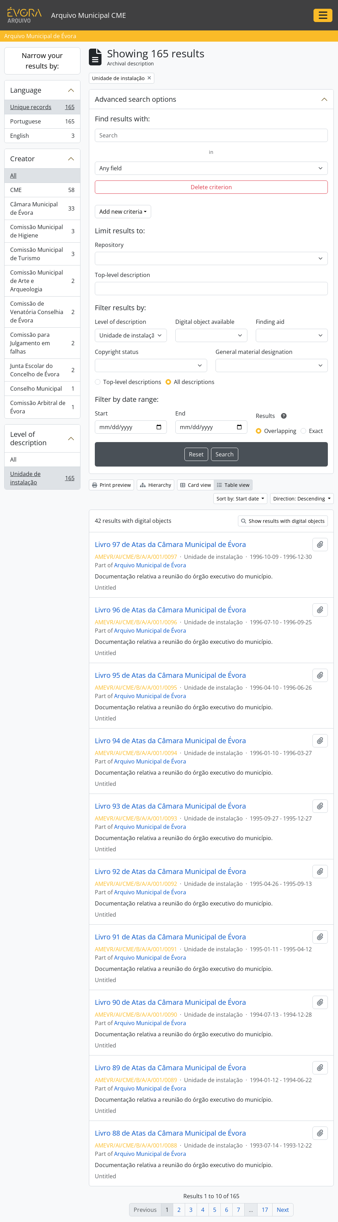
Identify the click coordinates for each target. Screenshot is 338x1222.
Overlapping (280, 431)
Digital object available (204, 322)
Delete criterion (211, 187)
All (13, 175)
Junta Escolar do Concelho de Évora (42, 370)
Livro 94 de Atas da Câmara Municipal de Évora (170, 741)
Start (101, 413)
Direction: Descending (299, 498)
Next (283, 1210)
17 (265, 1210)
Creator (22, 158)
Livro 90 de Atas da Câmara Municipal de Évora (170, 1002)
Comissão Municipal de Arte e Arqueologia (42, 281)
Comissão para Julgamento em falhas (42, 343)
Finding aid (270, 322)
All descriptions (194, 382)
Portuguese (42, 123)
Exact (316, 431)
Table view (233, 485)
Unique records (42, 108)
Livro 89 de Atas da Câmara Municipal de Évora (170, 1068)
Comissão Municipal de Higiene (42, 231)
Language (25, 90)
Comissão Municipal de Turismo (42, 254)
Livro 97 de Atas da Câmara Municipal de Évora (170, 544)
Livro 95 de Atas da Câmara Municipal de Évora (170, 675)
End (180, 413)
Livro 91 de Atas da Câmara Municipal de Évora (170, 937)
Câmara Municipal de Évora (42, 208)
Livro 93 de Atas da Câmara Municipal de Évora (170, 806)
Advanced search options (135, 99)
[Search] (211, 135)
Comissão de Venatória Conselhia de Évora (42, 312)
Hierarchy (155, 485)
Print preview (111, 485)
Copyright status (117, 352)
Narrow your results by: (42, 61)
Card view (195, 485)
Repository (109, 245)
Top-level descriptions (132, 382)
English (42, 137)
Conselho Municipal (42, 390)
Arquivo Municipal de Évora (150, 565)
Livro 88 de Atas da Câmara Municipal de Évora (170, 1133)
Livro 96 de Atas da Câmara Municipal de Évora (170, 610)
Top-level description (122, 275)
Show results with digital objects (283, 521)
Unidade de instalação (42, 478)
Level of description (28, 438)
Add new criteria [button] (120, 211)
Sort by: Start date (238, 498)
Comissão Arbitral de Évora (42, 407)
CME (42, 191)
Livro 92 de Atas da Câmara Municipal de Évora (170, 871)
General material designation (254, 352)
